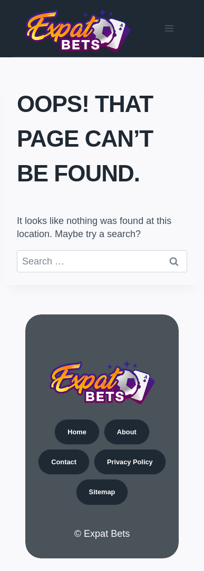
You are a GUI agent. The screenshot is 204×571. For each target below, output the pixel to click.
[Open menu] (169, 28)
